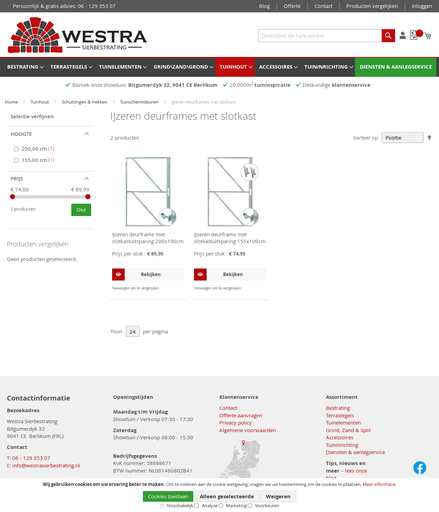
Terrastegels (340, 415)
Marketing (236, 505)
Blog (264, 5)
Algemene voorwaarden (247, 430)
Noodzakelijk (180, 505)
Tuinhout (40, 102)
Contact (323, 5)
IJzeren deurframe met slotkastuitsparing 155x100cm (230, 238)
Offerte (292, 5)
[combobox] (326, 35)
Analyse (210, 505)
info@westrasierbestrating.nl (46, 465)
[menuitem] (24, 67)
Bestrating (338, 407)
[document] (219, 495)
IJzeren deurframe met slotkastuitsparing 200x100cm (148, 238)
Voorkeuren (267, 505)
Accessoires (339, 437)
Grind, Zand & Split (348, 430)
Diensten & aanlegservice (355, 452)
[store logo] (77, 35)
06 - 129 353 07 (31, 457)
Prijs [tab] (17, 178)
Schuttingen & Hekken (85, 102)
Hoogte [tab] (21, 134)
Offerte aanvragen (240, 415)
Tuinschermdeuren (139, 102)
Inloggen (422, 5)
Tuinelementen (343, 422)
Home (12, 102)
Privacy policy (235, 422)
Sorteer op (365, 137)
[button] (178, 288)
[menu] (219, 67)
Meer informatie (379, 484)
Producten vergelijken (372, 5)
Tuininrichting (342, 444)
